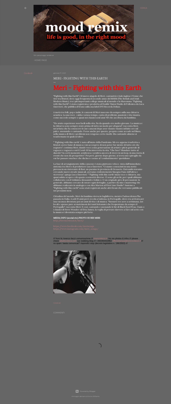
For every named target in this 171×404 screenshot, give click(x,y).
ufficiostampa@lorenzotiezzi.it (126, 241)
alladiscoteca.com (67, 241)
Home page (40, 60)
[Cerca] (143, 8)
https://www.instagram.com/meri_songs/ (75, 228)
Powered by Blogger (85, 391)
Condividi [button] (28, 73)
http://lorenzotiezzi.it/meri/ (68, 220)
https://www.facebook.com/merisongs (73, 226)
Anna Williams (93, 396)
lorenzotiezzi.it (100, 238)
